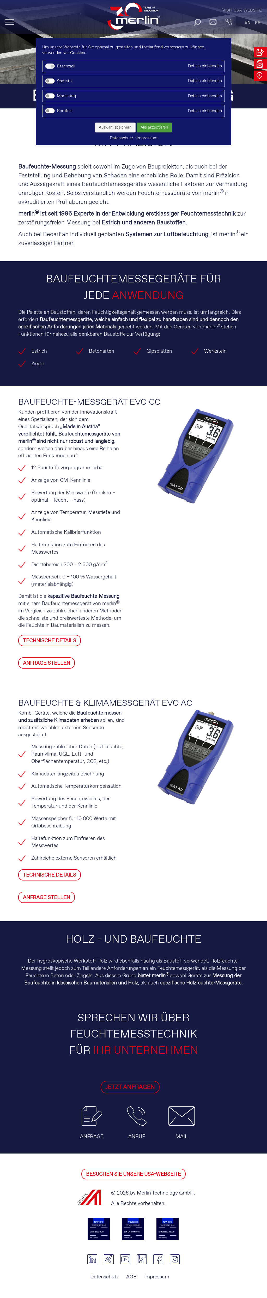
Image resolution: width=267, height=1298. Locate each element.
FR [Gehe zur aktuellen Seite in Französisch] (257, 22)
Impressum (156, 1277)
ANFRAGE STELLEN (46, 663)
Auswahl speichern (115, 127)
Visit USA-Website (242, 10)
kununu (142, 1259)
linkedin (92, 1259)
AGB (131, 1277)
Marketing (66, 96)
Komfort (65, 111)
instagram (175, 1259)
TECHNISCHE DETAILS (49, 641)
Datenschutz (104, 1277)
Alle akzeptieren (154, 127)
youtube (125, 1259)
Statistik (64, 81)
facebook (158, 1259)
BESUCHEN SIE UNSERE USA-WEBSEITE (133, 1174)
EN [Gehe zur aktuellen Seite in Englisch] (248, 22)
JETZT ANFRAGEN (116, 1087)
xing (108, 1259)
